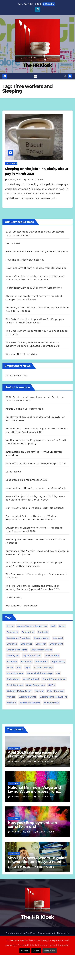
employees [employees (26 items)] (26, 644)
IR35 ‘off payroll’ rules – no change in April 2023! (36, 463)
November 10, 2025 (21, 832)
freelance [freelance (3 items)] (12, 661)
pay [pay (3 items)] (58, 673)
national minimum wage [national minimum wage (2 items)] (40, 673)
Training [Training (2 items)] (39, 691)
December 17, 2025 (21, 761)
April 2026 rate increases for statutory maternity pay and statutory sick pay (33, 756)
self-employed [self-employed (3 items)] (31, 679)
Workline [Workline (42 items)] (11, 702)
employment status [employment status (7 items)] (41, 649)
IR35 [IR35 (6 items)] (18, 667)
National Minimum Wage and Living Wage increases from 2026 (34, 791)
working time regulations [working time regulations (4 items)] (53, 697)
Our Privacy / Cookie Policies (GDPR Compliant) (35, 507)
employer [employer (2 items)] (41, 644)
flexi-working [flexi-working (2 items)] (52, 655)
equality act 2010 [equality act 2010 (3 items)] (32, 655)
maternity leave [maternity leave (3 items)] (15, 673)
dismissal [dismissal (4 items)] (58, 638)
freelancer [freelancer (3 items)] (26, 661)
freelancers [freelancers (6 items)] (41, 661)
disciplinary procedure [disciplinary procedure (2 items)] (18, 638)
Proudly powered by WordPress (21, 933)
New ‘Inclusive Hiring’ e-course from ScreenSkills (36, 267)
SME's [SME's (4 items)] (51, 685)
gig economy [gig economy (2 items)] (58, 661)
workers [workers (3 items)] (11, 697)
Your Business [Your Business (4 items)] (51, 702)
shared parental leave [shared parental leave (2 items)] (54, 679)
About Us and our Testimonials (24, 408)
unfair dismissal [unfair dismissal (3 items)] (55, 691)
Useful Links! (13, 597)
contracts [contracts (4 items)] (43, 632)
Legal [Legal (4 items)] (27, 667)
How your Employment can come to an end (32, 824)
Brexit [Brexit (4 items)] (62, 626)
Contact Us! (13, 243)
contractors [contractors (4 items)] (28, 632)
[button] (65, 76)
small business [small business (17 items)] (14, 685)
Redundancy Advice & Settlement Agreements (34, 287)
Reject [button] (36, 951)
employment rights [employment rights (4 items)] (17, 649)
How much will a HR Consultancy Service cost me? (37, 251)
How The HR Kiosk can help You (25, 259)
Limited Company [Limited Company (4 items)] (43, 667)
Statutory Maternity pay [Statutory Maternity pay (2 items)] (19, 691)
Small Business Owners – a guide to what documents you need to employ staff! (37, 862)
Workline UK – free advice (22, 354)
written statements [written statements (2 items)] (30, 702)
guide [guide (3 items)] (10, 667)
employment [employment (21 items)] (56, 644)
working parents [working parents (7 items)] (27, 697)
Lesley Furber (34, 180)
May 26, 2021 (15, 180)
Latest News (11, 163)
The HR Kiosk (37, 65)
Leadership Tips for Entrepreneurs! (27, 479)
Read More (49, 951)
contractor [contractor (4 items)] (12, 632)
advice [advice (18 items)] (10, 626)
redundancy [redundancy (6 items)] (13, 679)
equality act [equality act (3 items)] (13, 655)
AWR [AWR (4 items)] (53, 626)
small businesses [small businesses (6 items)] (35, 685)
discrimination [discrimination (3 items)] (41, 638)
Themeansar (63, 933)
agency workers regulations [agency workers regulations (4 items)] (32, 626)
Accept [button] (24, 951)
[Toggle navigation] (35, 76)
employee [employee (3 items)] (12, 644)
